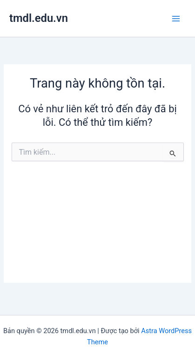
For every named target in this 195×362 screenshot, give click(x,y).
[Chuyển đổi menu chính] (176, 18)
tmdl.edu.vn (38, 18)
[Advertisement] (97, 229)
